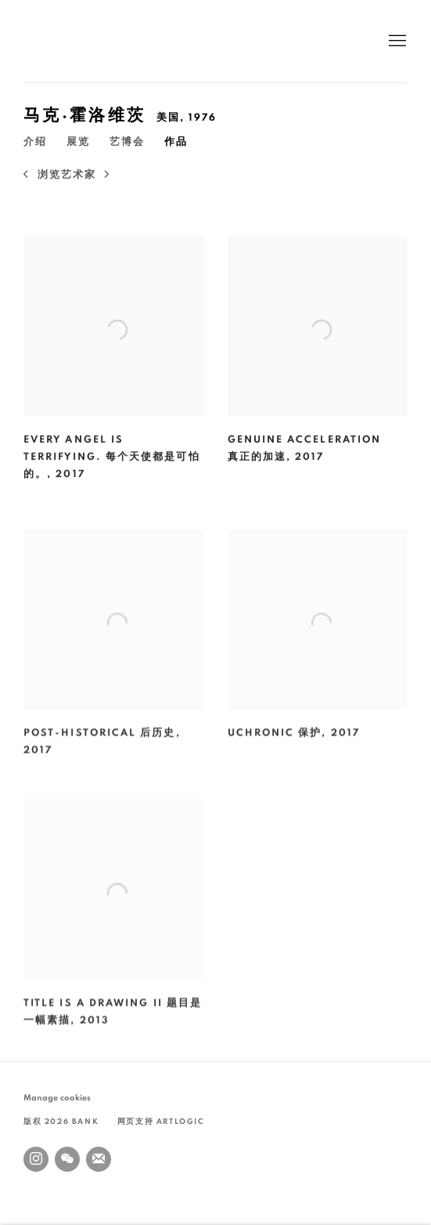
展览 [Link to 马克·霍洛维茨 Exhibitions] (78, 142)
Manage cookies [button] (57, 1097)
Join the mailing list (98, 1159)
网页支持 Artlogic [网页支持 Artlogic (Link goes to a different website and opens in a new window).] (161, 1122)
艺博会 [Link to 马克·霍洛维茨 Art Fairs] (127, 142)
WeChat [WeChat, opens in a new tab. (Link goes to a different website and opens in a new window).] (67, 1159)
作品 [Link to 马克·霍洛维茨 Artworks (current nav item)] (176, 142)
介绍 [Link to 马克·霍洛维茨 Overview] (35, 142)
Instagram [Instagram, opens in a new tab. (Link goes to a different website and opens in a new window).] (35, 1159)
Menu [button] (396, 41)
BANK (70, 41)
